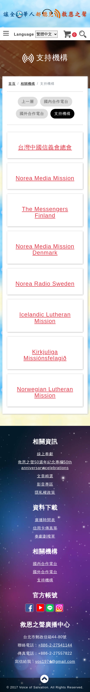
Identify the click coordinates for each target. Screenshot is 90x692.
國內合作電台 (56, 101)
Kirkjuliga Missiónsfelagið (45, 355)
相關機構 (28, 84)
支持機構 (62, 114)
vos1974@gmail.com (55, 661)
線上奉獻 (45, 454)
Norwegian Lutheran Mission (45, 392)
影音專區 (45, 484)
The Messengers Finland (45, 212)
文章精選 (45, 476)
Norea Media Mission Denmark (45, 249)
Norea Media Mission (45, 178)
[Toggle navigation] (6, 33)
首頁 (12, 84)
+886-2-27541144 (55, 645)
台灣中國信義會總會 (45, 147)
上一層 (28, 101)
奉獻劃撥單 (45, 536)
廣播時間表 (45, 520)
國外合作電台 (32, 114)
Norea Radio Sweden (44, 283)
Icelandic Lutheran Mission (45, 317)
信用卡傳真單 (45, 528)
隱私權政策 (45, 492)
